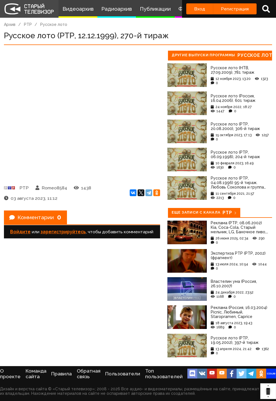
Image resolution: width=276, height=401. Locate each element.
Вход (199, 9)
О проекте (10, 373)
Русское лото (53, 24)
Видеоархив (78, 9)
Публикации (155, 9)
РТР (28, 24)
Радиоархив (116, 9)
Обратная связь (88, 373)
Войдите (20, 232)
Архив (9, 24)
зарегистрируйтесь (63, 232)
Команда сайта (36, 373)
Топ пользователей (164, 373)
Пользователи (122, 374)
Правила (61, 374)
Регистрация (235, 9)
